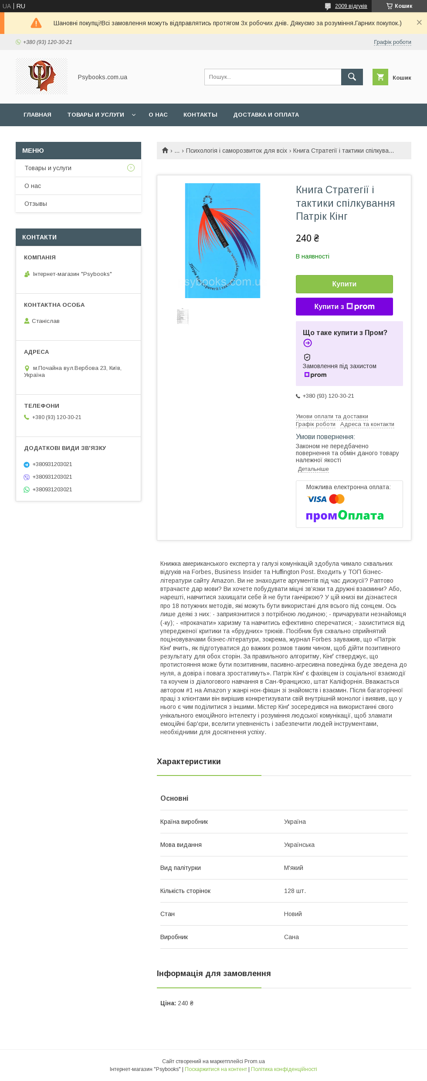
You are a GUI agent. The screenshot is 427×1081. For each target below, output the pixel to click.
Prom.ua (254, 1061)
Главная (37, 114)
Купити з (344, 307)
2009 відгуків (351, 6)
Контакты (200, 114)
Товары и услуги (95, 114)
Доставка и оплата (266, 114)
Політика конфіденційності (284, 1069)
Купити (344, 284)
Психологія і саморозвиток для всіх (236, 150)
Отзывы (35, 203)
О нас (158, 114)
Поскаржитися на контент (216, 1069)
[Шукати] (352, 77)
